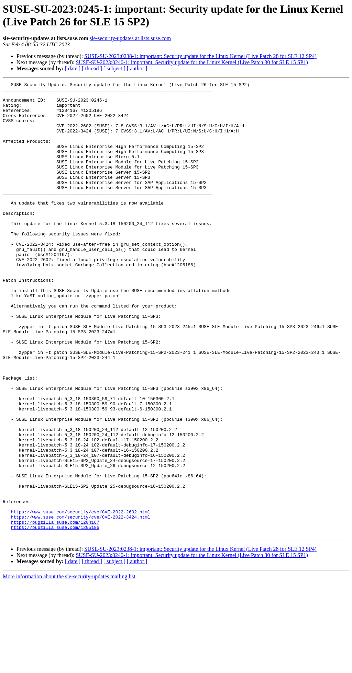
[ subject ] (114, 68)
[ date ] (72, 68)
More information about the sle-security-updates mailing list (69, 667)
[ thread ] (92, 68)
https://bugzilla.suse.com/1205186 (55, 617)
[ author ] (137, 68)
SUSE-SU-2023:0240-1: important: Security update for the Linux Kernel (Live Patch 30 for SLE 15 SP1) (192, 62)
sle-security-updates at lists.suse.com (130, 38)
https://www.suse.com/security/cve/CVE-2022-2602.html (80, 598)
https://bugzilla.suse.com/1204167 (55, 610)
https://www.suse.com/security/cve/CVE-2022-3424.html (80, 604)
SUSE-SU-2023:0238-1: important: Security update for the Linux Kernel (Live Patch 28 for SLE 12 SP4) (200, 56)
